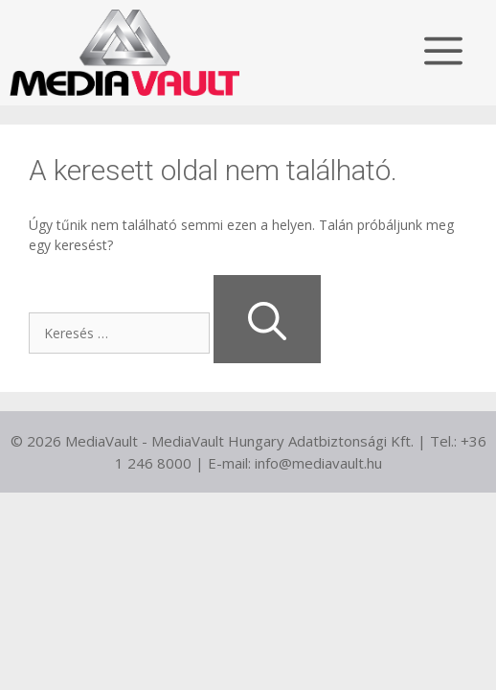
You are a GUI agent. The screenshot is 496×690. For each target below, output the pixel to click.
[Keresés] (267, 319)
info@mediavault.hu (318, 462)
